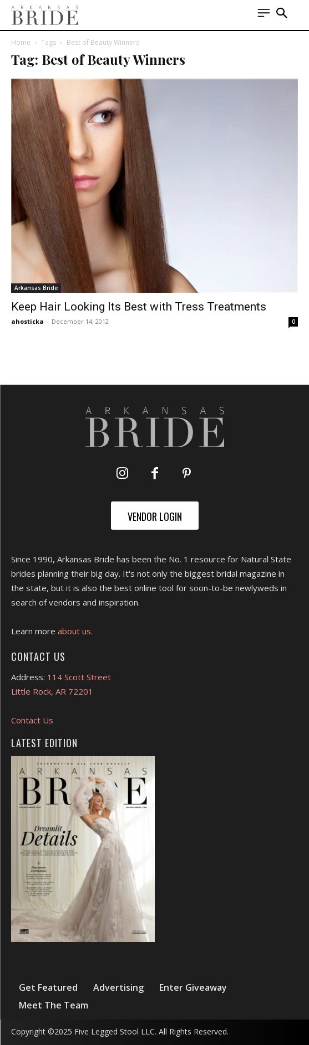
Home (21, 42)
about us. (75, 631)
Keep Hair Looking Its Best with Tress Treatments (138, 306)
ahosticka (27, 321)
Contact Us (32, 720)
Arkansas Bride (36, 288)
